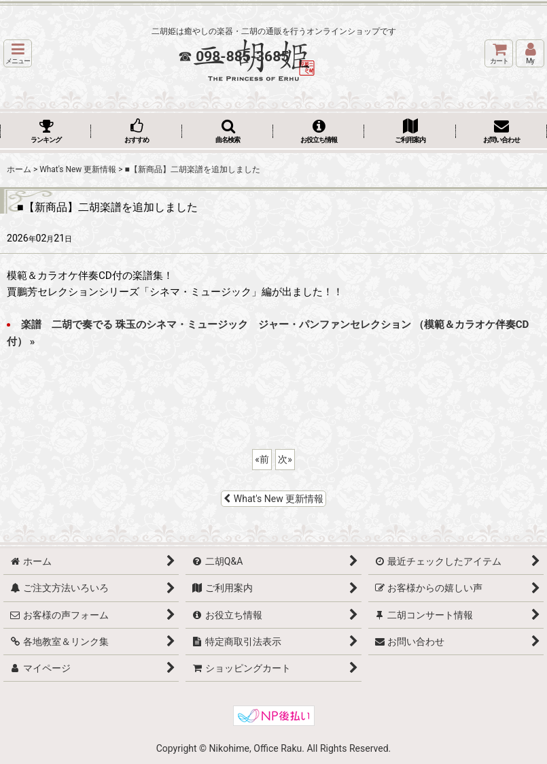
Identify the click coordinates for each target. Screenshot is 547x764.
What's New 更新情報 (274, 498)
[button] (17, 53)
